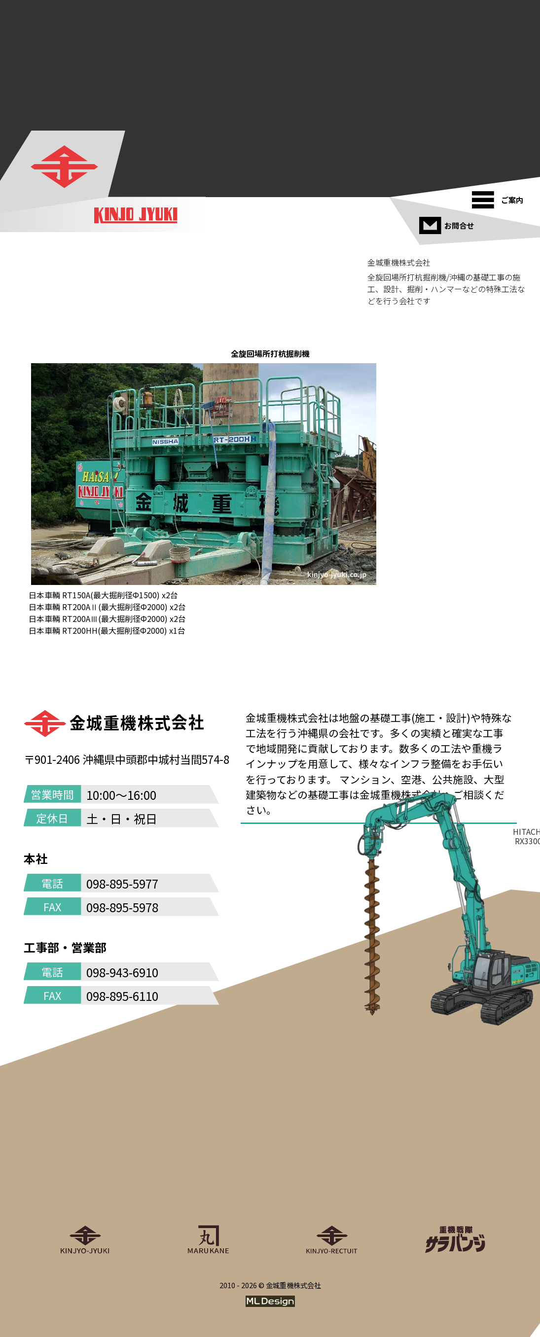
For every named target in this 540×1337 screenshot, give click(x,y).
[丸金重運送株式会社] (208, 1195)
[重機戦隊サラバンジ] (455, 1195)
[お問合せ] (448, 222)
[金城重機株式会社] (64, 166)
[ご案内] (501, 196)
